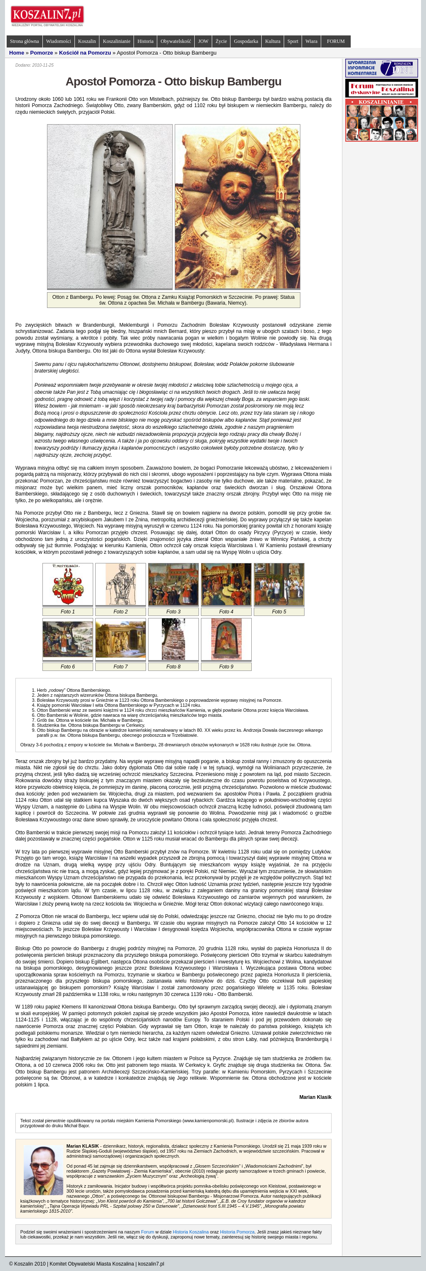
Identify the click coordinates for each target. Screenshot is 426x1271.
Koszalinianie (116, 41)
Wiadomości (58, 41)
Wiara (311, 41)
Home (16, 53)
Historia (145, 41)
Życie (221, 41)
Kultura (272, 41)
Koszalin (87, 41)
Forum (147, 1231)
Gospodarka (246, 41)
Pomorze (41, 53)
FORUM (335, 41)
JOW (203, 41)
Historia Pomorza (237, 1231)
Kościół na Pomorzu (85, 53)
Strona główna (24, 41)
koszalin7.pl (151, 1264)
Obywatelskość (176, 41)
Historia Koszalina (190, 1231)
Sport (292, 41)
